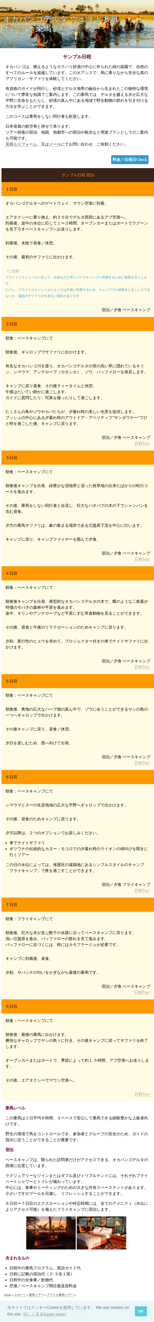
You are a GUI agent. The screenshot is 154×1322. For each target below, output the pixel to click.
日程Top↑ (142, 443)
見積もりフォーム (21, 144)
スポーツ (20, 1295)
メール (55, 144)
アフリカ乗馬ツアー (60, 1295)
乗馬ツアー (36, 1295)
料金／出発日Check (129, 159)
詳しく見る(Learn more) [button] (45, 1314)
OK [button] (141, 1311)
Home (7, 1295)
